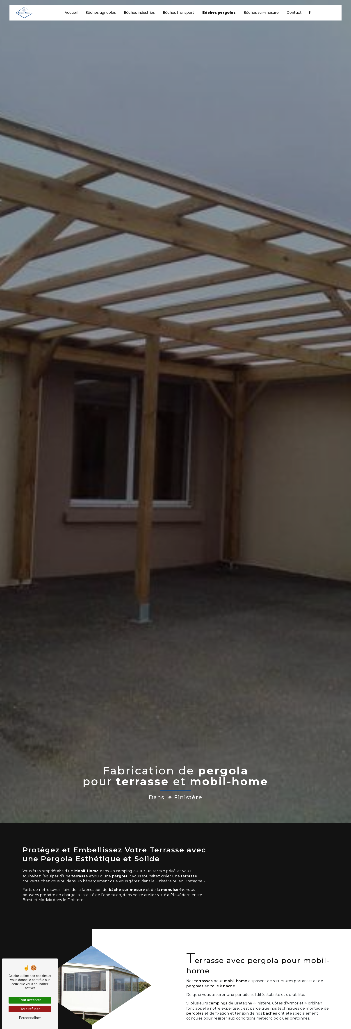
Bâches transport (178, 13)
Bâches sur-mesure (261, 13)
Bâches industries (139, 13)
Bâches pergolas (219, 13)
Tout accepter (30, 1000)
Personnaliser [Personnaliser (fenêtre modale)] (30, 1018)
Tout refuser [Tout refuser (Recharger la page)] (30, 1009)
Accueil (71, 13)
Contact (294, 13)
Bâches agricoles (101, 13)
